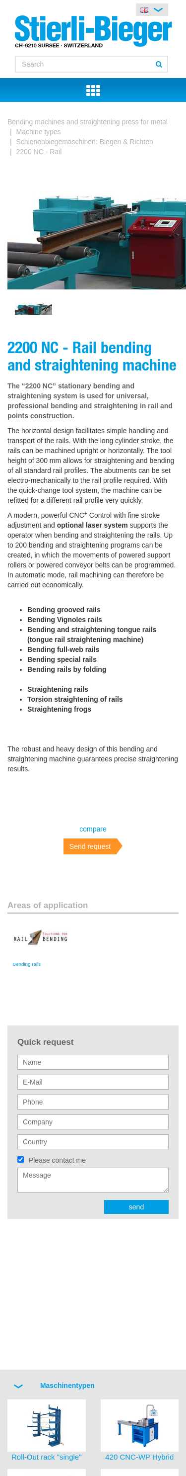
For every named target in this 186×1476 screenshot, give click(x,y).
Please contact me (57, 1160)
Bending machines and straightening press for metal (87, 122)
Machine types (38, 132)
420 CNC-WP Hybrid (139, 1457)
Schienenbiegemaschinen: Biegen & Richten (84, 142)
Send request (90, 846)
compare (92, 829)
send (136, 1207)
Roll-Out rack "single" (46, 1457)
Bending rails (27, 964)
